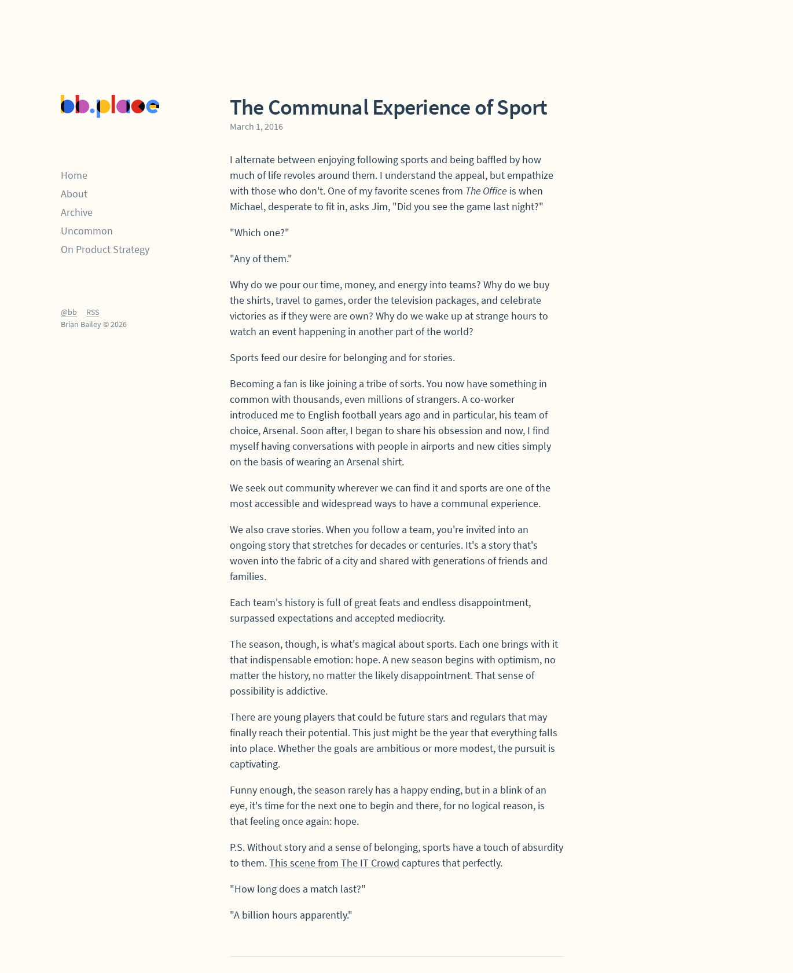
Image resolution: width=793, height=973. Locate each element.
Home (74, 175)
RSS (92, 312)
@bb (69, 312)
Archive (77, 212)
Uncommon (87, 230)
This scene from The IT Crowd (334, 862)
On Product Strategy (105, 249)
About (74, 193)
